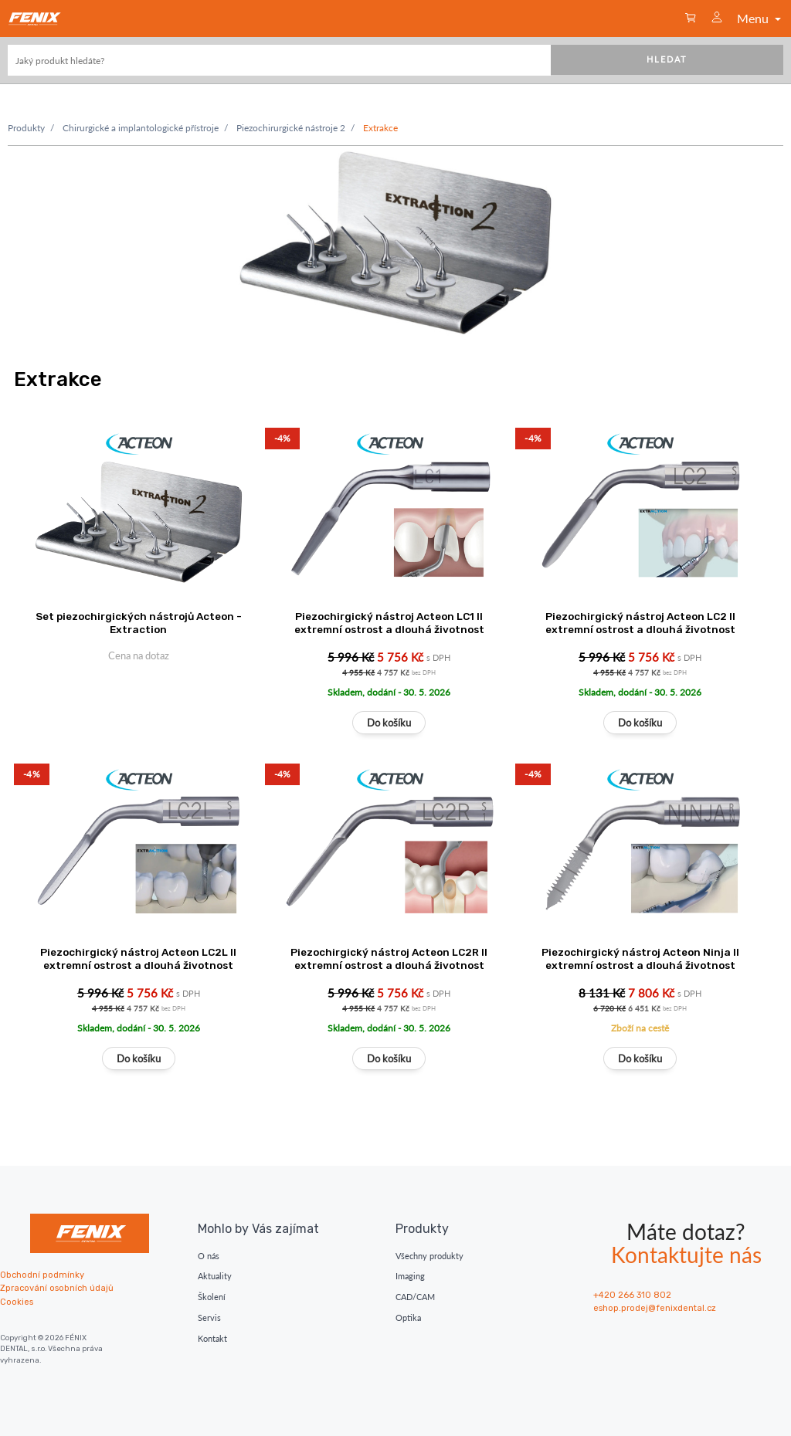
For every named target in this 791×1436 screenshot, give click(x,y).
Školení (212, 1297)
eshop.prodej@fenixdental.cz (654, 1308)
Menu (760, 18)
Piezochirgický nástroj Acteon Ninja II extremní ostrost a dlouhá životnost (640, 958)
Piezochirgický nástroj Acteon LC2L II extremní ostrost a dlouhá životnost (138, 958)
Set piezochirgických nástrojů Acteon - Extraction (139, 622)
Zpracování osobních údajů (57, 1288)
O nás (208, 1256)
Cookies (16, 1302)
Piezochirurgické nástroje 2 (290, 128)
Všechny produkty (429, 1256)
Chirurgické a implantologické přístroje (141, 128)
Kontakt (212, 1338)
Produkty (26, 128)
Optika (408, 1317)
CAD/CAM (415, 1297)
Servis (209, 1317)
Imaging (410, 1276)
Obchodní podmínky (42, 1275)
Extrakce (380, 128)
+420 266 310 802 (632, 1295)
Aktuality (215, 1276)
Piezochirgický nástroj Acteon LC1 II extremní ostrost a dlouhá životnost (389, 622)
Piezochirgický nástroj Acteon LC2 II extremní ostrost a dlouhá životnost (640, 622)
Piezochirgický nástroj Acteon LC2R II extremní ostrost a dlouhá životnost (388, 958)
